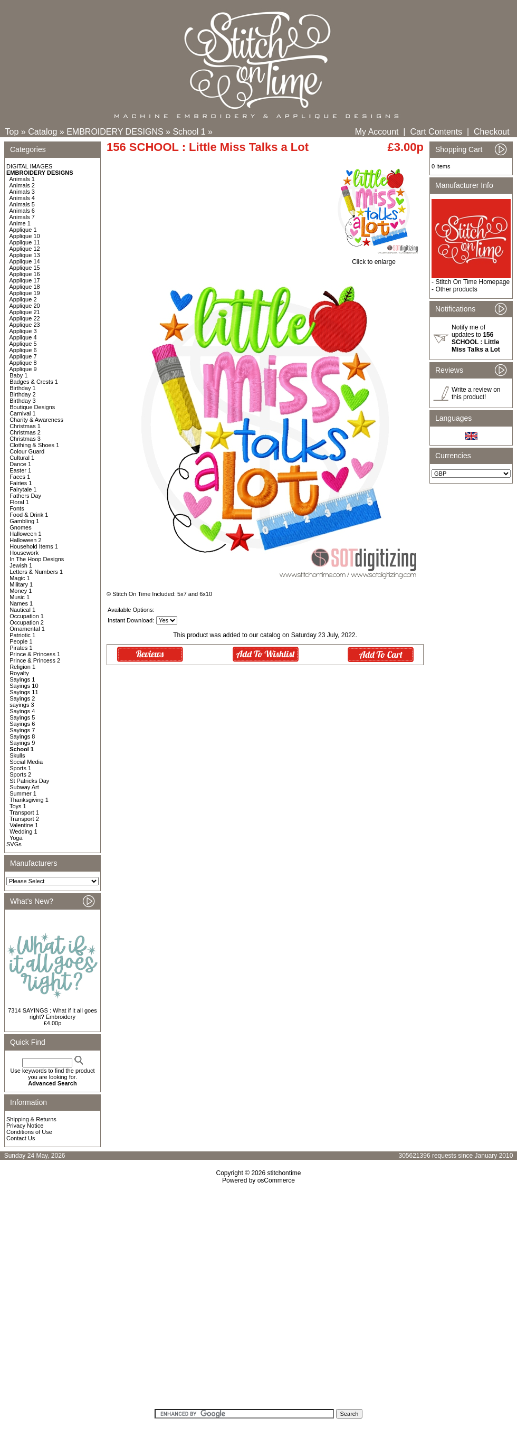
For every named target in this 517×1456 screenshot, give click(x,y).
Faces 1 (19, 477)
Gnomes (20, 527)
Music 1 (19, 597)
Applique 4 (23, 337)
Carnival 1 (22, 413)
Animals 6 (22, 210)
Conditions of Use (29, 1132)
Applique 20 (24, 305)
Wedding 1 (23, 831)
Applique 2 (23, 299)
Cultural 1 (21, 458)
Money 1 (20, 591)
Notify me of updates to (476, 338)
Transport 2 (24, 819)
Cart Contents (436, 131)
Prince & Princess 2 (34, 660)
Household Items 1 (33, 546)
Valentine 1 (23, 825)
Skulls (17, 755)
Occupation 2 (26, 622)
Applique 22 (24, 318)
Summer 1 (22, 793)
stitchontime (284, 1173)
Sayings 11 (23, 692)
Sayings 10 (23, 686)
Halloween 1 (25, 534)
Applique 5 (23, 344)
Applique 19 (24, 293)
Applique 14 (24, 261)
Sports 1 (20, 768)
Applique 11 (24, 242)
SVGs (14, 844)
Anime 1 (20, 223)
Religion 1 (22, 667)
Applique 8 (23, 363)
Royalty (19, 673)
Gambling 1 (24, 521)
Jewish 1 (20, 565)
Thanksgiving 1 (29, 800)
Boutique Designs (32, 407)
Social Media (26, 762)
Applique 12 (24, 248)
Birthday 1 (22, 388)
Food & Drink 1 (28, 515)
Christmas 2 (25, 432)
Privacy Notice (24, 1125)
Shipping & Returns (31, 1119)
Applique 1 (23, 229)
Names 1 (21, 603)
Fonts (16, 508)
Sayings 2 (22, 698)
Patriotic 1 (22, 635)
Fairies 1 (20, 483)
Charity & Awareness (36, 420)
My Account (377, 131)
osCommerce (276, 1180)
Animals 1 (22, 179)
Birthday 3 (22, 401)
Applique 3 (23, 331)
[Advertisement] (259, 1300)
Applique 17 (24, 280)
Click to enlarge (374, 259)
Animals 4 (22, 198)
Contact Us (20, 1138)
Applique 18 (24, 286)
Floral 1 (19, 502)
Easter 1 (20, 470)
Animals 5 (22, 204)
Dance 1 (20, 464)
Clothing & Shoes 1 (34, 445)
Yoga (16, 838)
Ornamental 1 (27, 629)
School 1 (189, 131)
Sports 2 (20, 774)
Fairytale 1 (22, 489)
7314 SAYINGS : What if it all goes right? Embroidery (52, 1013)
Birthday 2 (22, 394)
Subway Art (24, 787)
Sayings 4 (22, 711)
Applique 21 (24, 312)
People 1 (20, 641)
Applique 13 (24, 255)
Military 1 (21, 584)
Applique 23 (24, 325)
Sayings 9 (22, 743)
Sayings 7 (22, 730)
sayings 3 (21, 705)
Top (12, 131)
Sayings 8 (22, 736)
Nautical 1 (22, 610)
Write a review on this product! (476, 393)
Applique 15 (24, 267)
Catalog (42, 131)
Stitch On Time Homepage (472, 282)
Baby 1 (18, 375)
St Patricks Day (29, 781)
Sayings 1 (22, 679)
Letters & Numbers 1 (36, 572)
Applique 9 (23, 369)
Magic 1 (19, 578)
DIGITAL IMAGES (29, 166)
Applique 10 (24, 236)
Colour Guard (26, 451)
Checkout (492, 131)
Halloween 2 (25, 540)
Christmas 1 (25, 426)
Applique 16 (24, 274)
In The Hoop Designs (36, 559)
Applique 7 (23, 356)
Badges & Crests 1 (33, 382)
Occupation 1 (26, 616)
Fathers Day (25, 496)
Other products (456, 289)
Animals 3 (22, 191)
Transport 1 (24, 812)
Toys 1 (17, 806)
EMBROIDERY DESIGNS (114, 131)
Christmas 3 (25, 439)
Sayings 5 (22, 717)
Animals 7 (22, 217)
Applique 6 (23, 350)
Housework (24, 553)
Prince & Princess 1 (34, 654)
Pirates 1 (20, 648)
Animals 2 (22, 185)
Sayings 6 (22, 724)
